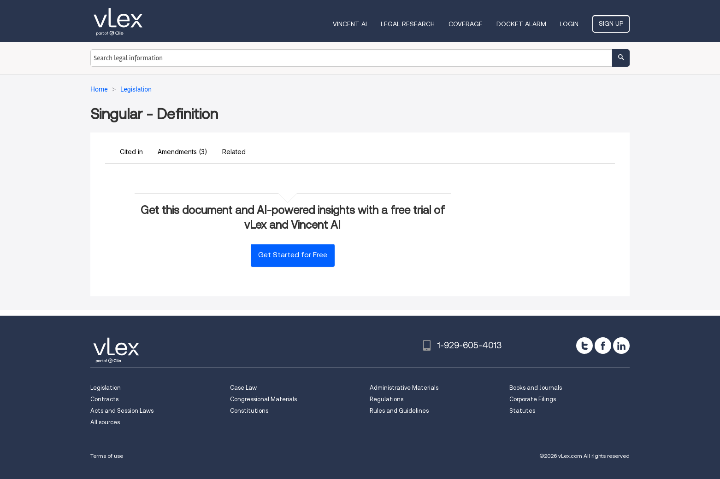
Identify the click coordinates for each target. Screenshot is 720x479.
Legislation (105, 387)
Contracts (104, 399)
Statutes (522, 410)
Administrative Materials (404, 387)
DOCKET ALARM (521, 24)
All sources (105, 422)
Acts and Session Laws (121, 410)
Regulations (386, 399)
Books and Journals (535, 387)
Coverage (466, 24)
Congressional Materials (263, 399)
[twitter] (584, 345)
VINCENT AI (350, 24)
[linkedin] (621, 345)
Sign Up (611, 23)
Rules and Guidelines (399, 410)
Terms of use (106, 456)
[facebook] (603, 345)
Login (569, 24)
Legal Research (408, 24)
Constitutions (249, 410)
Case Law (243, 387)
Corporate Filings (532, 399)
